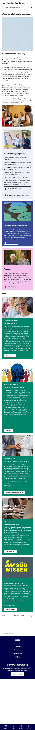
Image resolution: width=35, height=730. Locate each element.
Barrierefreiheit (17, 643)
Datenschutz (17, 650)
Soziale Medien (17, 674)
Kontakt (17, 639)
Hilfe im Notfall (18, 653)
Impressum (18, 646)
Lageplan (17, 656)
